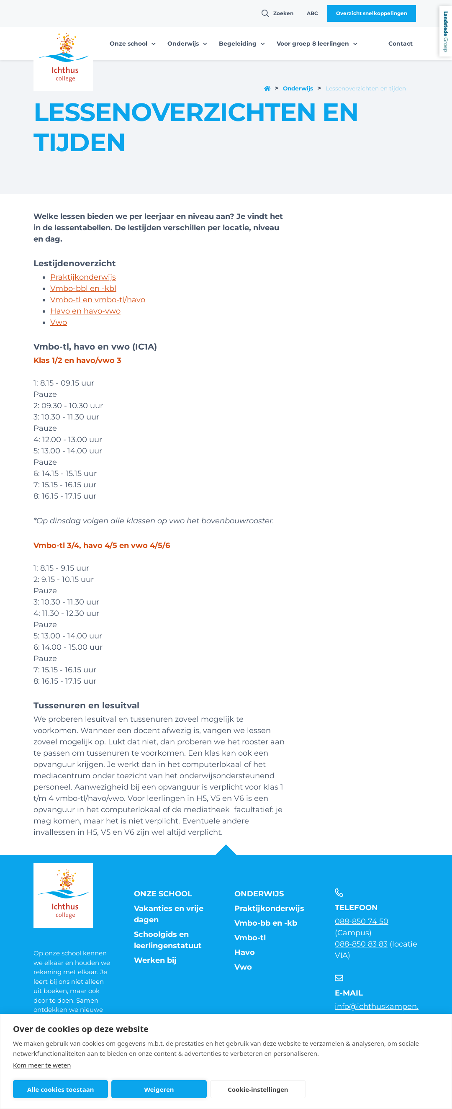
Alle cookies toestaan (60, 1089)
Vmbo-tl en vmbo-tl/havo (97, 299)
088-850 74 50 (361, 921)
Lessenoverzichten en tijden (366, 88)
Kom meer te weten (42, 1065)
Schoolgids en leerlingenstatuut (168, 940)
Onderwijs (298, 88)
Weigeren (159, 1089)
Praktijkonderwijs (83, 277)
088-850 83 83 (361, 944)
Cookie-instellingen (258, 1089)
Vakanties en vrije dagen (168, 914)
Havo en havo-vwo (85, 311)
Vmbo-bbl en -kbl (83, 288)
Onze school (163, 893)
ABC (312, 13)
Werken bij (155, 960)
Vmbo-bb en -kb (265, 923)
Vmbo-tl (250, 937)
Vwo (58, 322)
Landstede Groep (445, 31)
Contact (400, 43)
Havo (244, 952)
